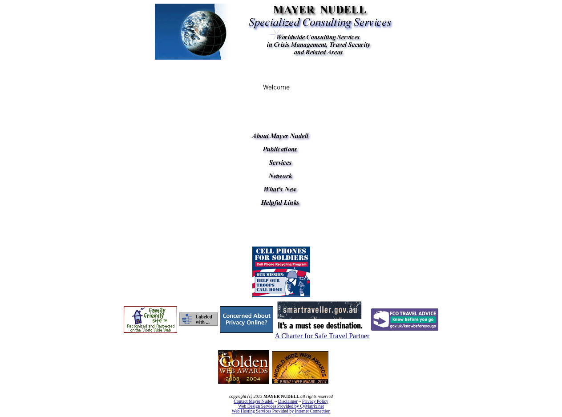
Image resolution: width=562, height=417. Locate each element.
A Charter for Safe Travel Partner (322, 336)
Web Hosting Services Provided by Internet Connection (281, 411)
